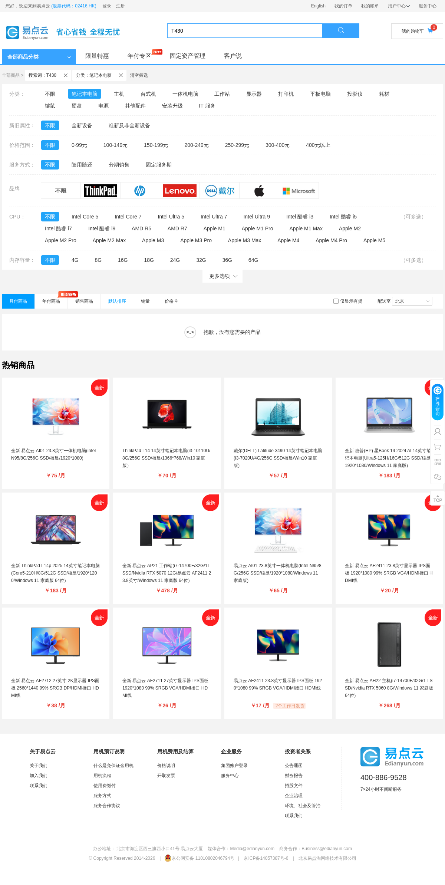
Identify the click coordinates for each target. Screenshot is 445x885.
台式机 (148, 94)
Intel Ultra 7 (214, 217)
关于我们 (38, 765)
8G (98, 260)
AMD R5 (141, 228)
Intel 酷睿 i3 (299, 217)
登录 (106, 6)
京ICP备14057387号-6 (266, 858)
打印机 (286, 94)
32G (201, 260)
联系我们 (38, 785)
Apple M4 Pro (331, 240)
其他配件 (135, 106)
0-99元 (79, 145)
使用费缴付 (104, 785)
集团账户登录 (234, 765)
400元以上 (318, 145)
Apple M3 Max (244, 240)
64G (253, 260)
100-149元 (115, 145)
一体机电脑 (185, 94)
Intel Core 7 (128, 217)
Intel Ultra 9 (256, 217)
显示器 (254, 94)
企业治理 (294, 795)
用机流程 (102, 775)
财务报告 (294, 775)
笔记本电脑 (85, 94)
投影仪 (355, 94)
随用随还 (82, 165)
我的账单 (370, 6)
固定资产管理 (187, 56)
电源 (103, 106)
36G (227, 260)
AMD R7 (177, 228)
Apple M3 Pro (196, 240)
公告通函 (294, 765)
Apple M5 (374, 240)
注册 (120, 6)
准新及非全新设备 (129, 125)
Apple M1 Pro (257, 228)
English (318, 6)
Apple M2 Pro (60, 240)
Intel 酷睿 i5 (343, 217)
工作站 (222, 94)
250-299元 (237, 145)
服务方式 (102, 795)
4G (75, 260)
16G (123, 260)
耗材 (384, 94)
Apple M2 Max (109, 240)
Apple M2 (350, 228)
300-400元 (278, 145)
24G (175, 260)
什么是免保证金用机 (113, 765)
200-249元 (196, 145)
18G (149, 260)
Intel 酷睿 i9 (101, 228)
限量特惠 (97, 56)
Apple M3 (153, 240)
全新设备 (82, 125)
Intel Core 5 (85, 217)
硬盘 (77, 106)
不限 (50, 94)
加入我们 (38, 775)
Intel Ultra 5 (171, 217)
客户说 (233, 56)
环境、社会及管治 (302, 805)
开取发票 (166, 775)
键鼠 (50, 106)
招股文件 (294, 785)
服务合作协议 (106, 805)
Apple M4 (288, 240)
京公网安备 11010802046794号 (199, 858)
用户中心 (399, 6)
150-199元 (156, 145)
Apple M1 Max (305, 228)
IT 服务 (207, 106)
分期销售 (119, 165)
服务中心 (427, 6)
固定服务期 (159, 165)
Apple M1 (214, 228)
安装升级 (172, 106)
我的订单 (343, 6)
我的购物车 (417, 31)
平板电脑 (320, 94)
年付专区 (139, 56)
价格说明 (166, 765)
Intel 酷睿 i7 (58, 228)
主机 (119, 94)
